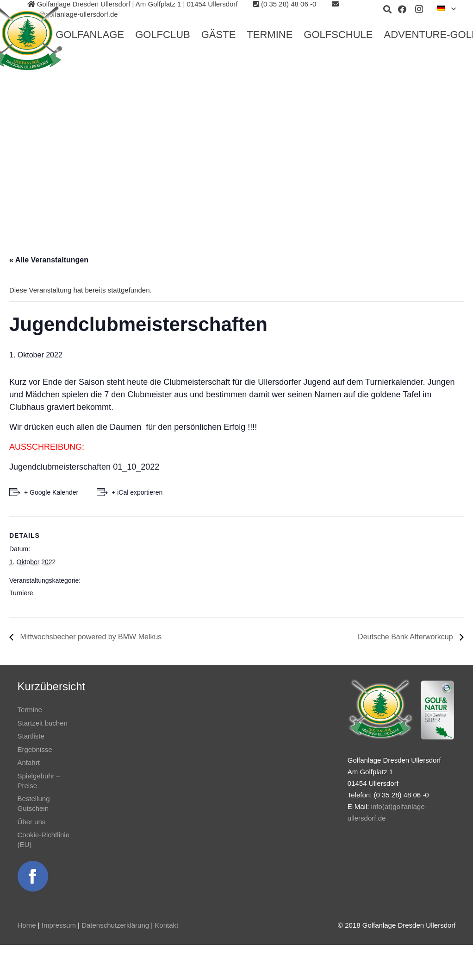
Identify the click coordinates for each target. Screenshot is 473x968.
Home (27, 925)
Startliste (31, 736)
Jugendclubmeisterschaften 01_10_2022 (84, 466)
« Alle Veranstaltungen (48, 260)
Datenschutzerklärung (115, 925)
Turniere (21, 593)
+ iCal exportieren (137, 492)
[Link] (33, 876)
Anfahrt (29, 762)
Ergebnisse (35, 749)
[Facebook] (402, 9)
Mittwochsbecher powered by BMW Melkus (90, 637)
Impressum (59, 925)
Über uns (32, 822)
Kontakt (166, 925)
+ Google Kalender (51, 492)
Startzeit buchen (43, 723)
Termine (30, 709)
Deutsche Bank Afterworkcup (406, 637)
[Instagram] (419, 9)
